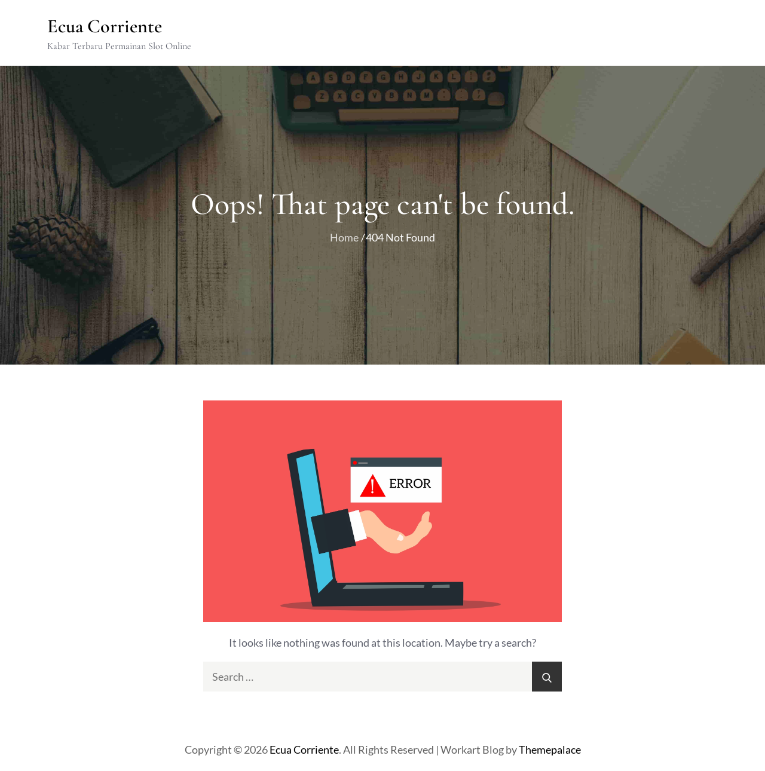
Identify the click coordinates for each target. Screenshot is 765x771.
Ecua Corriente (104, 26)
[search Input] (382, 677)
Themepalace (550, 749)
